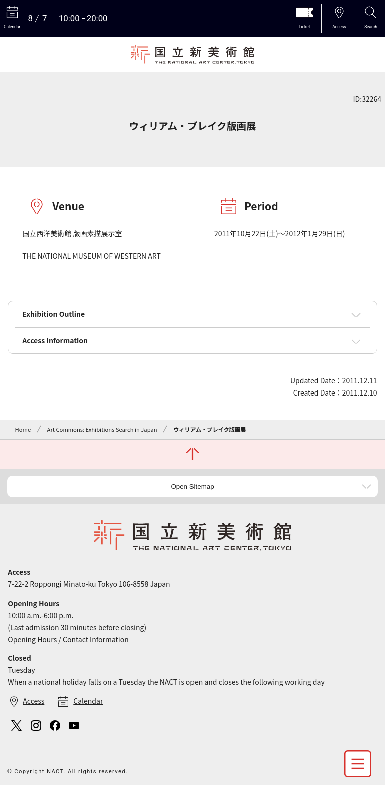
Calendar (88, 701)
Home (23, 429)
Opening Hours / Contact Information (68, 639)
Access (33, 701)
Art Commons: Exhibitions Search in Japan (102, 429)
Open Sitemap (192, 486)
